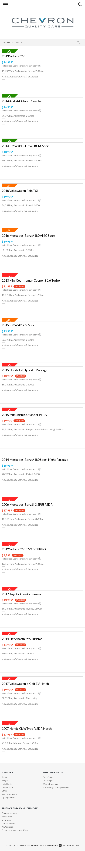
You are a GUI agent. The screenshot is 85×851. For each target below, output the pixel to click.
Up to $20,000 (8, 797)
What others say (50, 784)
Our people (48, 780)
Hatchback (7, 784)
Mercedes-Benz (9, 794)
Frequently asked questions (56, 787)
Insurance (6, 820)
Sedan (5, 777)
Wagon (5, 780)
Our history (48, 777)
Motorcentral (69, 845)
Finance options (9, 813)
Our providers (8, 823)
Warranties (7, 816)
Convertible (7, 787)
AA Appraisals (8, 826)
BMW (4, 790)
